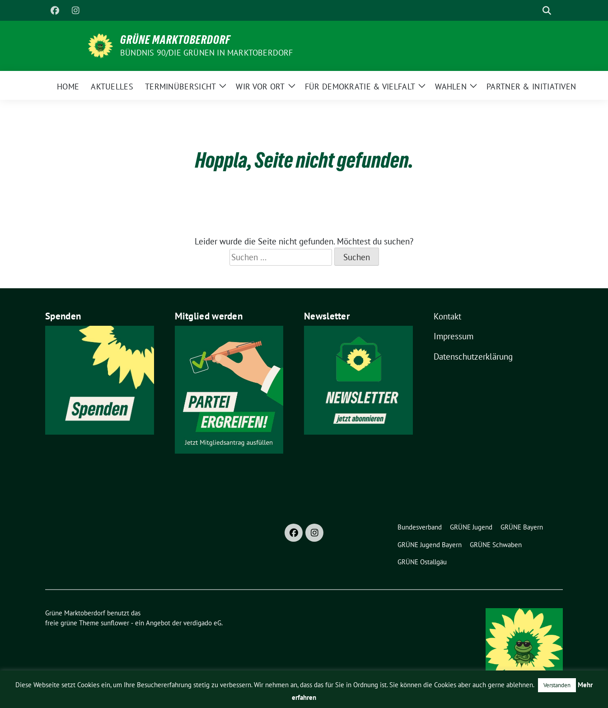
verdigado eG (202, 623)
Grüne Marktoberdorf (175, 40)
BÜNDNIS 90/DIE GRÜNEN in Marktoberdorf (206, 52)
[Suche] (534, 11)
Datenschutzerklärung (473, 356)
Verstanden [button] (557, 685)
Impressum (453, 336)
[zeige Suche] (547, 11)
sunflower (115, 623)
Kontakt (447, 316)
